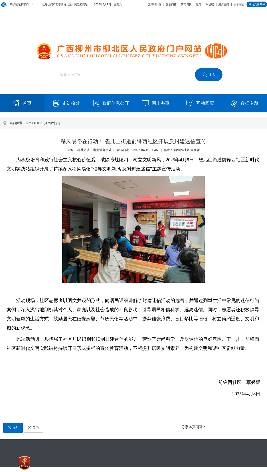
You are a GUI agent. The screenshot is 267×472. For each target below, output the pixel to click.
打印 (13, 428)
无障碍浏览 (154, 4)
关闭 (33, 428)
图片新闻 (54, 123)
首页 (28, 123)
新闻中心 (39, 123)
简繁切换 (186, 4)
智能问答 (171, 4)
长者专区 (238, 4)
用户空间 (223, 4)
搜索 (208, 74)
